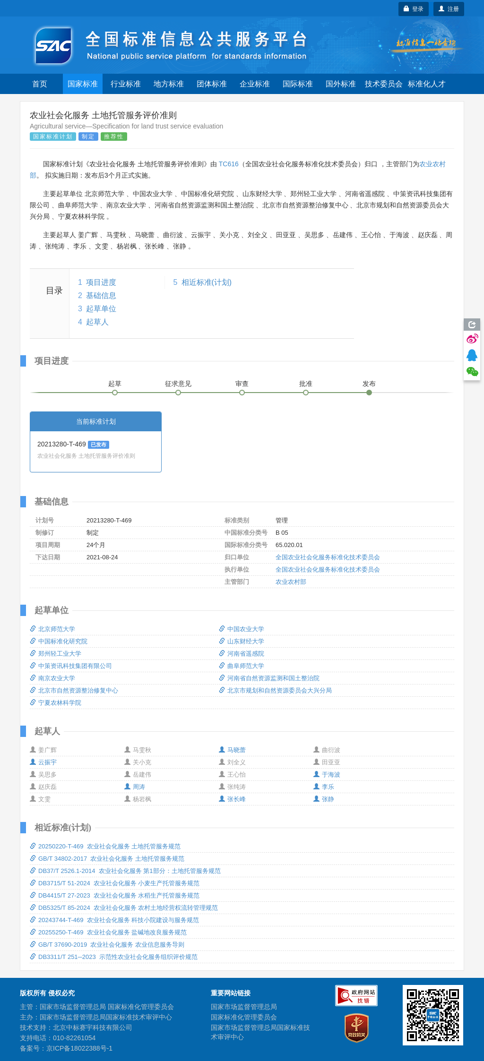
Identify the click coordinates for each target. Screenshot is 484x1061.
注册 (449, 9)
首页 (39, 84)
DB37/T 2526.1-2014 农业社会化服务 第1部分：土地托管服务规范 (125, 870)
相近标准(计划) (207, 282)
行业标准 (126, 84)
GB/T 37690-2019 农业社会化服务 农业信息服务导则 (107, 944)
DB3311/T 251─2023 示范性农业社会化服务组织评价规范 (114, 956)
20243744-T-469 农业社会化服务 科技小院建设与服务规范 (114, 920)
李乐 (323, 786)
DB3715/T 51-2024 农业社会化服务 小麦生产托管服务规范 (114, 883)
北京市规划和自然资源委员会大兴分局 (275, 690)
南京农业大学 (52, 678)
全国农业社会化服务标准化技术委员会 (328, 557)
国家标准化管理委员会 (244, 1017)
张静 (323, 799)
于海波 (326, 774)
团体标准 (212, 84)
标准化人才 (427, 84)
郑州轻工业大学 (55, 653)
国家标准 (83, 84)
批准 (305, 383)
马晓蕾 (232, 749)
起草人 (97, 322)
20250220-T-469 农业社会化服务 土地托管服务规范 (105, 846)
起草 (114, 383)
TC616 (229, 164)
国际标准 (298, 84)
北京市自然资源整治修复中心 (74, 690)
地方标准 (169, 84)
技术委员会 (384, 84)
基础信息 (101, 295)
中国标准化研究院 (58, 641)
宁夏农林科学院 (55, 702)
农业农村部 (291, 581)
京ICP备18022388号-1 (79, 1048)
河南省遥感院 (241, 653)
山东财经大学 (241, 641)
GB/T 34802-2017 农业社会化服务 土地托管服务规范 (107, 858)
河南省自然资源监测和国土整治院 (269, 678)
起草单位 (101, 309)
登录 (414, 9)
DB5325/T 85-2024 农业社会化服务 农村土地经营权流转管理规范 (124, 907)
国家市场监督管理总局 (244, 1006)
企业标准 (255, 84)
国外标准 (341, 84)
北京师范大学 (52, 629)
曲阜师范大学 (241, 665)
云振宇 (43, 762)
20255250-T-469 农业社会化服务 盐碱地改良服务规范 (108, 932)
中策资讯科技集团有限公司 (71, 665)
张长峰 (232, 799)
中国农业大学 (241, 629)
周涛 (134, 786)
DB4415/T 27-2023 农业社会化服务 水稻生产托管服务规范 (114, 895)
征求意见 (178, 383)
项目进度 (101, 282)
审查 (242, 383)
